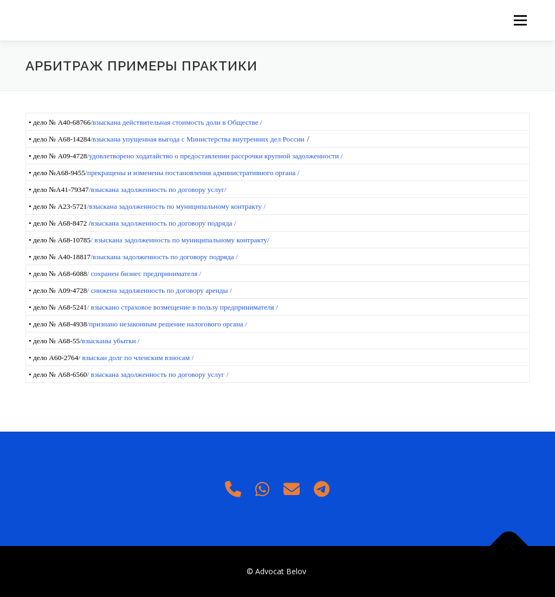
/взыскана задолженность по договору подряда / (164, 257)
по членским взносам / (158, 358)
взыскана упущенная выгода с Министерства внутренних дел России (199, 139)
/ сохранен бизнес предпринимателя (143, 273)
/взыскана (105, 189)
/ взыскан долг (101, 358)
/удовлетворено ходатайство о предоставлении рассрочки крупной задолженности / (215, 156)
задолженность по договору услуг (173, 189)
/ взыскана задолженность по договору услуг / (157, 374)
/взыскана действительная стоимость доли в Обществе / (176, 122)
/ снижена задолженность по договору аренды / (159, 290)
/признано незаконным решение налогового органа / (167, 324)
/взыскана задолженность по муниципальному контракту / (176, 206)
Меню (520, 20)
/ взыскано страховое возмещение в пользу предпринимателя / (182, 307)
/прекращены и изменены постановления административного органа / (192, 173)
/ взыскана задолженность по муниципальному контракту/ (180, 240)
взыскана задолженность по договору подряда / (163, 223)
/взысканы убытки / (109, 341)
